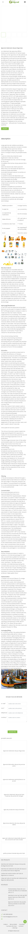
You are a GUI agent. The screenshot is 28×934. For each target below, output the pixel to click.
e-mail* (3, 703)
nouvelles (22, 924)
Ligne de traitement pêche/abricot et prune (14, 780)
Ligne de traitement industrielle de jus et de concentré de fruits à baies (14, 839)
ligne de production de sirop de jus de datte (14, 823)
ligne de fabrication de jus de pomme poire (14, 765)
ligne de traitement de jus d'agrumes (14, 751)
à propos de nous (11, 926)
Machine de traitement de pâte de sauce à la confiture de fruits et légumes (13, 869)
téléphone (4, 713)
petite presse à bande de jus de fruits (14, 853)
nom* (2, 708)
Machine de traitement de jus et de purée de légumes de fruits (13, 865)
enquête (5, 128)
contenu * (4, 717)
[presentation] (12, 726)
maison (5, 924)
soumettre (12, 731)
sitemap (14, 928)
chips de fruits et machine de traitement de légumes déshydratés (14, 879)
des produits (13, 924)
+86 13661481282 (7, 914)
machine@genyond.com (10, 917)
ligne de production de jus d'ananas (14, 809)
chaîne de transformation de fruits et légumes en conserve (12, 874)
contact (21, 926)
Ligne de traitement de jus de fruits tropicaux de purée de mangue (14, 795)
